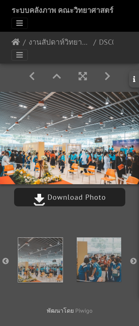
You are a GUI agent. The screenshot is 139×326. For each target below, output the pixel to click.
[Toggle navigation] (19, 23)
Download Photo (69, 197)
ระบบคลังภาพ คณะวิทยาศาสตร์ (62, 10)
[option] (40, 259)
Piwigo (84, 310)
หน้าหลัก (15, 42)
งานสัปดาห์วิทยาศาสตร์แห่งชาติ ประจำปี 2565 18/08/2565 (59, 42)
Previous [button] (5, 261)
